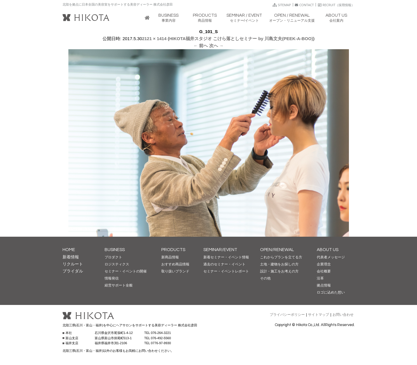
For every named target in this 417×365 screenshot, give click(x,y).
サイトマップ (318, 315)
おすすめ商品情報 (175, 264)
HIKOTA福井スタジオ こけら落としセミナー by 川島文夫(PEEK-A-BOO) (241, 38)
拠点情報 (324, 285)
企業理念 (324, 264)
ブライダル (73, 271)
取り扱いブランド (175, 271)
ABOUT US (327, 250)
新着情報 (71, 257)
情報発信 (112, 278)
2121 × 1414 (154, 38)
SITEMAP (282, 5)
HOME (69, 250)
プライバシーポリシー (287, 315)
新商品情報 (170, 257)
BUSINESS (115, 250)
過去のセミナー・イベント (224, 264)
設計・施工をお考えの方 (279, 271)
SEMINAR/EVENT (220, 250)
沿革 (320, 278)
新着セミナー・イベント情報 (226, 257)
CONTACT (304, 5)
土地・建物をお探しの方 (279, 264)
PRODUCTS (173, 250)
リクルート (73, 264)
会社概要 (324, 271)
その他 (265, 278)
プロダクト (113, 257)
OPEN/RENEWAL (277, 250)
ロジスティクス (117, 264)
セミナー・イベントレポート (226, 271)
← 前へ (200, 45)
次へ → (216, 45)
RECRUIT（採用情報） (336, 5)
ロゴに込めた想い (331, 292)
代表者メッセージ (331, 257)
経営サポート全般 (119, 285)
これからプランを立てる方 (281, 257)
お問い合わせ (343, 315)
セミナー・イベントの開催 (126, 271)
